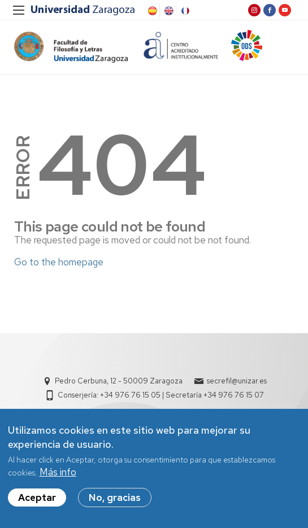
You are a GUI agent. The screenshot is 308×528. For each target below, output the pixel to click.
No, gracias (115, 501)
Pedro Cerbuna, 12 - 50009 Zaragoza (119, 381)
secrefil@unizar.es (237, 381)
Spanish (151, 11)
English (168, 11)
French (184, 11)
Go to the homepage (58, 262)
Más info (58, 475)
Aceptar (37, 501)
